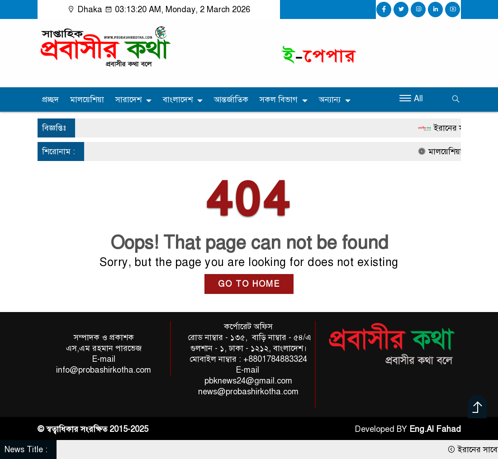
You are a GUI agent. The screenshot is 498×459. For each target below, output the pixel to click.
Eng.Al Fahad (435, 429)
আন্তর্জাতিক (231, 99)
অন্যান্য (330, 99)
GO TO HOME (249, 284)
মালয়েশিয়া (87, 99)
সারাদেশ (128, 99)
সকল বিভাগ (279, 99)
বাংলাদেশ (178, 99)
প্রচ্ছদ (50, 99)
